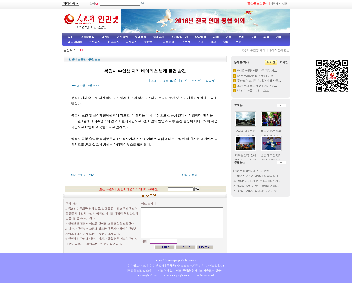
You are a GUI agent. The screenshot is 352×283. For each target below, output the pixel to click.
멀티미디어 (75, 42)
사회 (216, 37)
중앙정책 (200, 37)
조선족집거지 (179, 37)
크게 (159, 80)
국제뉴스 (131, 42)
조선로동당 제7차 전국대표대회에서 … (257, 180)
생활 (226, 42)
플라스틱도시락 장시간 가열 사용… (259, 80)
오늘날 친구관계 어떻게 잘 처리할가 (255, 176)
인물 (228, 37)
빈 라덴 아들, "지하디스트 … (255, 90)
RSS (221, 265)
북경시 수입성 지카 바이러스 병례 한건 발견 (270, 50)
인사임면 (122, 37)
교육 (253, 37)
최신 (70, 37)
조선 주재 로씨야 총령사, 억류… (257, 85)
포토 (238, 42)
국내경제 (158, 37)
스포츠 (185, 42)
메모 (183, 80)
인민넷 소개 (156, 265)
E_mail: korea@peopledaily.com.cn (176, 260)
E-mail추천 (150, 189)
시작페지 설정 (279, 3)
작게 (172, 80)
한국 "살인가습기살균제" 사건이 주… (256, 190)
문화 (241, 37)
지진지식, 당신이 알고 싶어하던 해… (256, 186)
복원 (166, 80)
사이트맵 (211, 265)
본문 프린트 (107, 189)
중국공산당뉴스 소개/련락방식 (185, 265)
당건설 (105, 37)
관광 (213, 42)
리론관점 (168, 42)
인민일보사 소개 (138, 265)
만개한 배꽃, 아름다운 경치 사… (257, 70)
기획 (279, 37)
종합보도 (149, 42)
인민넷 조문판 (77, 59)
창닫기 (210, 80)
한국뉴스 (113, 42)
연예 (200, 42)
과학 (266, 37)
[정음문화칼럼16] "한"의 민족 (255, 75)
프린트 (196, 80)
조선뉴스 (95, 42)
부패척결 (140, 37)
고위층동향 (87, 37)
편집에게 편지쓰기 (129, 189)
